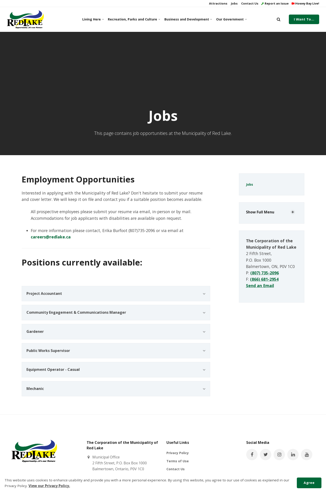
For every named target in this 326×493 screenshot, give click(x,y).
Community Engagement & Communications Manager (115, 312)
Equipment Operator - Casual (115, 369)
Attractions (217, 3)
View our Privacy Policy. (49, 485)
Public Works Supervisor (115, 350)
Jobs (234, 3)
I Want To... (304, 19)
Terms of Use (177, 461)
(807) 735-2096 (264, 273)
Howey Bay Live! (305, 3)
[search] (279, 19)
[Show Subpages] (292, 212)
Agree (309, 482)
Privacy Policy (177, 453)
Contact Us (249, 3)
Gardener (115, 331)
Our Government (231, 19)
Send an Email (260, 285)
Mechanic (115, 388)
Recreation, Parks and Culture (133, 19)
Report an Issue (275, 3)
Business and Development (187, 19)
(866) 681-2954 (264, 279)
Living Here (92, 19)
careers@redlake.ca (51, 237)
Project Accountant (115, 293)
